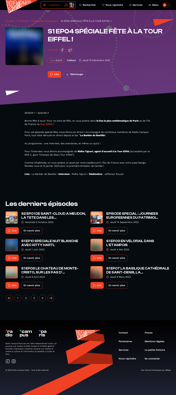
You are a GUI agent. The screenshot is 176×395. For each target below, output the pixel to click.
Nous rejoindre (112, 5)
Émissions (22, 21)
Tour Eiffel (46, 124)
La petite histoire (156, 349)
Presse (150, 332)
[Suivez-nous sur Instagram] (13, 361)
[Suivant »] (50, 298)
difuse (168, 370)
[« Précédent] (9, 298)
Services (135, 5)
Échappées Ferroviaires (44, 21)
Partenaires (127, 341)
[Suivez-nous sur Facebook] (7, 361)
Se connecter (154, 358)
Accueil (9, 21)
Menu (154, 5)
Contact (125, 332)
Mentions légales (156, 341)
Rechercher (87, 5)
